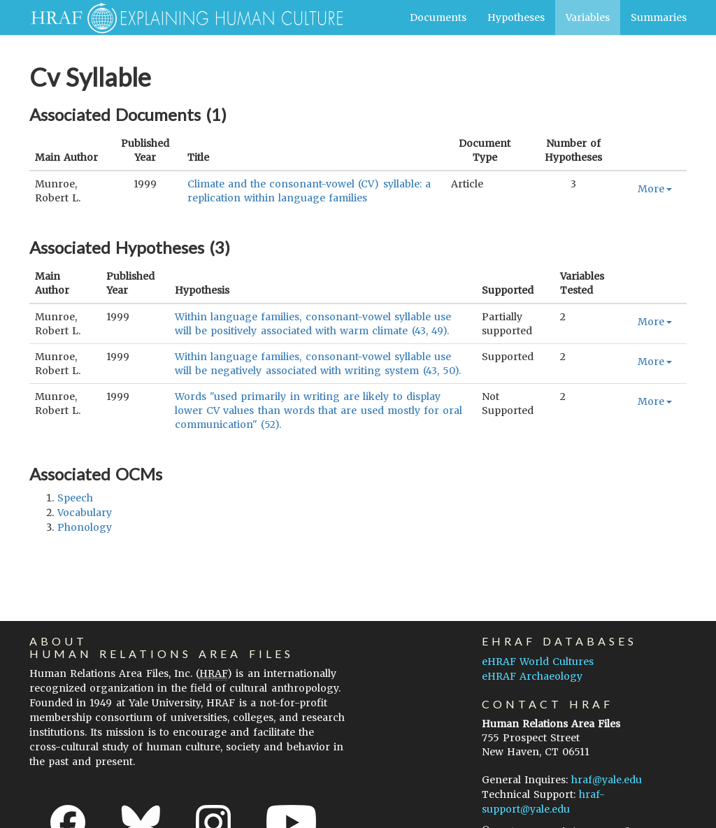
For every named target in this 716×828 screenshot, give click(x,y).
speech (75, 498)
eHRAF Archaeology (532, 676)
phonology (84, 527)
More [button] (655, 189)
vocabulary (84, 512)
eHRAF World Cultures (538, 661)
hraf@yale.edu (606, 779)
